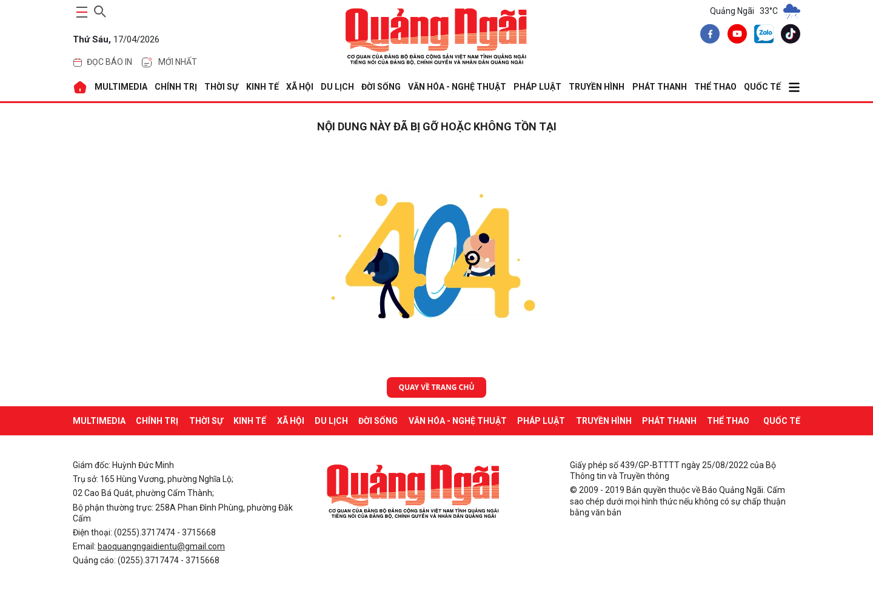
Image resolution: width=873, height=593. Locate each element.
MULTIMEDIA (121, 87)
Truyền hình (596, 87)
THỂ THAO (715, 87)
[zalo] (761, 36)
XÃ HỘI (299, 87)
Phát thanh (659, 87)
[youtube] (735, 36)
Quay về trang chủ (437, 387)
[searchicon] (100, 9)
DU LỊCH (337, 87)
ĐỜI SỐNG (381, 87)
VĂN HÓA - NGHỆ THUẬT (457, 87)
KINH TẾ (262, 87)
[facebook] (707, 36)
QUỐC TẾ (762, 87)
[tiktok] (788, 36)
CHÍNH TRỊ (176, 87)
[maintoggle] (80, 12)
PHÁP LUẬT (537, 87)
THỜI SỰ (221, 87)
